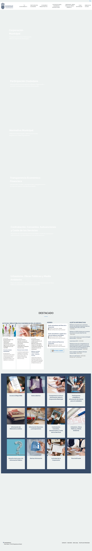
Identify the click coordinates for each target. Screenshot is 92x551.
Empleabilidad (6, 351)
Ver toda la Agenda (57, 350)
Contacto (64, 542)
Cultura (32, 354)
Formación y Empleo (7, 350)
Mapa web (69, 542)
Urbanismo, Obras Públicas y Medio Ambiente (76, 428)
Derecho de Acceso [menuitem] (88, 6)
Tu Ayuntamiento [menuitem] (23, 6)
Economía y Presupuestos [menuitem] (44, 6)
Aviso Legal (75, 542)
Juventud (33, 355)
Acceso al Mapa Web (15, 395)
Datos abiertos (36, 395)
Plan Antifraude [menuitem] (79, 6)
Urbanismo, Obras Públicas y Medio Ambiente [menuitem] (70, 6)
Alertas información (36, 458)
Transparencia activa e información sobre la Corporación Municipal (56, 397)
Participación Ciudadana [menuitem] (34, 6)
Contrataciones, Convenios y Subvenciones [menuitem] (57, 6)
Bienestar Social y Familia (22, 350)
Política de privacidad (84, 542)
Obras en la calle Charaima (75, 355)
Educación (37, 354)
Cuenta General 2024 (74, 341)
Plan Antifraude (76, 458)
